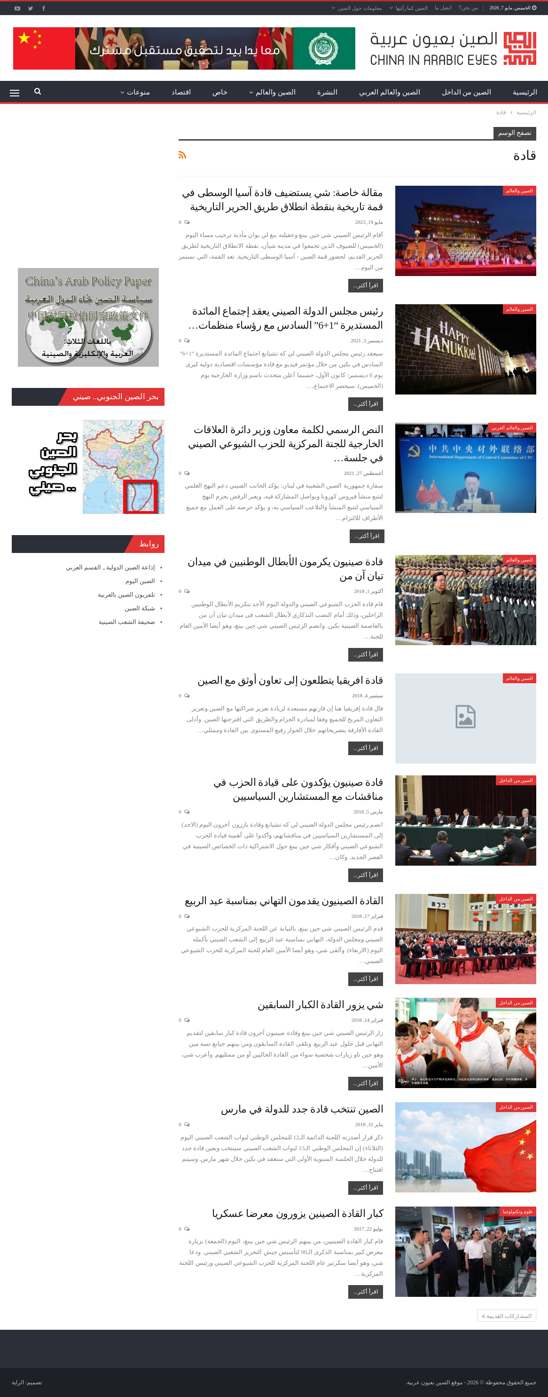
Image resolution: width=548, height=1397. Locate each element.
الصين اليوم (140, 580)
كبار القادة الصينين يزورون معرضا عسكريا (297, 1213)
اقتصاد (181, 92)
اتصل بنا (443, 7)
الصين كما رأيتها (412, 8)
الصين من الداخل (467, 92)
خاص (219, 92)
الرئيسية (525, 92)
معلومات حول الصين (360, 8)
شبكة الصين (140, 608)
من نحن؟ (468, 7)
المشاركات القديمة (507, 1316)
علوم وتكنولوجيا (518, 1211)
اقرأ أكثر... (365, 285)
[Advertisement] (88, 186)
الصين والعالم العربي (389, 92)
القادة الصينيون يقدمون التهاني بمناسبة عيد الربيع (284, 901)
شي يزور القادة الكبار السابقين (320, 1004)
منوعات (138, 92)
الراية (18, 1382)
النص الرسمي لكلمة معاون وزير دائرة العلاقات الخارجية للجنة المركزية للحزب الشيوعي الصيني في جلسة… (286, 444)
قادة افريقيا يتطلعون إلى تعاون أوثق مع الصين (290, 680)
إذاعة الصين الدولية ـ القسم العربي (110, 567)
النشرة (327, 92)
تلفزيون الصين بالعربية (127, 594)
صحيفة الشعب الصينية (127, 621)
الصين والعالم (276, 92)
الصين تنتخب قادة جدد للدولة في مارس (302, 1109)
